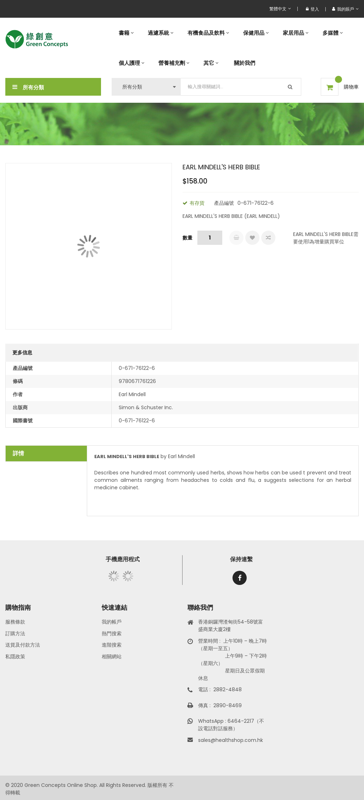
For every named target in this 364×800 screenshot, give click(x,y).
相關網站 (112, 656)
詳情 (18, 453)
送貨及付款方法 (22, 644)
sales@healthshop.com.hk (230, 740)
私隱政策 (15, 656)
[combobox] (241, 87)
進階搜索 (112, 644)
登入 (312, 9)
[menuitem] (126, 33)
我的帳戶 (112, 621)
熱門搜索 (112, 633)
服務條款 (15, 621)
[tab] (46, 453)
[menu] (235, 48)
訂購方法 (15, 633)
